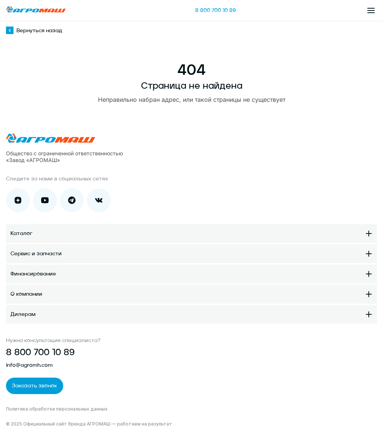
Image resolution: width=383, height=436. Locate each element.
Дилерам (23, 314)
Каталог (21, 233)
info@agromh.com (29, 365)
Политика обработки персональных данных (57, 409)
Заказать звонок (34, 385)
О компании (26, 294)
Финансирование (33, 274)
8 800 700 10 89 (215, 10)
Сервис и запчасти (36, 253)
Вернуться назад (34, 30)
